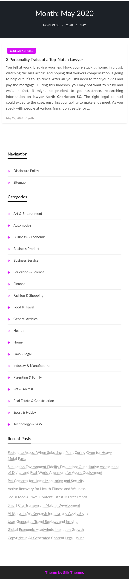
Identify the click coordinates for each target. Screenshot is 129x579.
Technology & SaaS (27, 424)
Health (18, 330)
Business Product (26, 249)
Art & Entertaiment (27, 213)
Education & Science (28, 272)
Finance (19, 284)
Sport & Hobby (24, 412)
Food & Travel (23, 307)
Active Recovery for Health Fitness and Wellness (47, 488)
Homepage (51, 25)
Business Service (25, 260)
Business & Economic (29, 237)
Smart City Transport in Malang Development (44, 505)
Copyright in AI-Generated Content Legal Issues (46, 537)
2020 (69, 25)
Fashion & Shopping (28, 295)
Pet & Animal (23, 389)
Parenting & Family (27, 377)
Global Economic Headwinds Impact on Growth (46, 529)
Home (18, 342)
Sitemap (19, 182)
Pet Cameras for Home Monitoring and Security (46, 480)
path (31, 118)
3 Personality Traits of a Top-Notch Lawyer (44, 59)
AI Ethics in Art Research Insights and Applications (48, 513)
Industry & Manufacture (31, 365)
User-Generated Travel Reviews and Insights (43, 521)
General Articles (21, 50)
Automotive (22, 225)
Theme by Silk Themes (64, 572)
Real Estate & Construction (33, 401)
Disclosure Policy (26, 171)
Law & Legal (22, 354)
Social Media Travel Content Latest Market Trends (47, 497)
